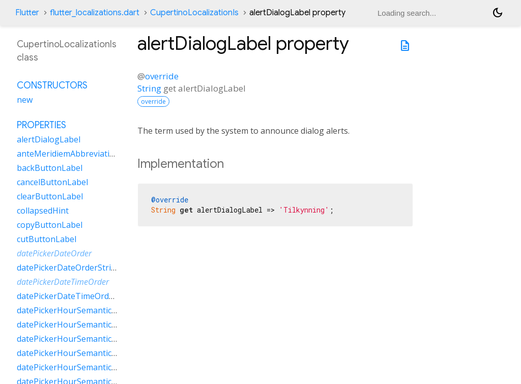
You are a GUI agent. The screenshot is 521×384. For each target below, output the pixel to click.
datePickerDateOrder (54, 253)
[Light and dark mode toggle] (497, 13)
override (162, 76)
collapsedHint (43, 210)
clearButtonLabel (50, 196)
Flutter (27, 13)
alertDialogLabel (48, 139)
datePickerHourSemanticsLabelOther (88, 353)
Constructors (52, 85)
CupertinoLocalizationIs (194, 13)
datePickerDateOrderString (69, 267)
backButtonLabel (49, 167)
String (149, 88)
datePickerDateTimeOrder (63, 281)
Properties (41, 125)
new (25, 99)
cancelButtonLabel (52, 182)
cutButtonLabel (46, 239)
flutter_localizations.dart (94, 13)
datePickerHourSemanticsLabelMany (87, 324)
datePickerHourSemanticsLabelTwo (85, 367)
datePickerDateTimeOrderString (78, 296)
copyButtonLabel (49, 224)
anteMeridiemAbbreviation (68, 153)
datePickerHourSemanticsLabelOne (84, 338)
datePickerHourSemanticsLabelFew (84, 310)
